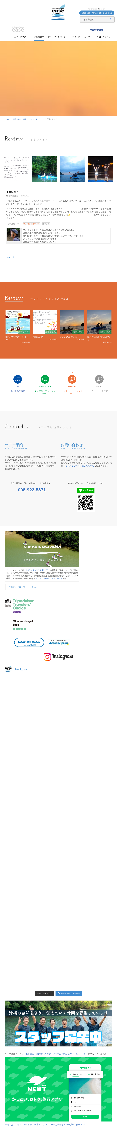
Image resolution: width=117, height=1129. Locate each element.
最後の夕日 (38, 336)
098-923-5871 (96, 30)
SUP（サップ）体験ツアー (38, 570)
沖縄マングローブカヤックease (23, 587)
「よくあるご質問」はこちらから (78, 465)
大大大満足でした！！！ (71, 336)
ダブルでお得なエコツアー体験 (49, 578)
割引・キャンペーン (58, 37)
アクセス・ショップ (82, 37)
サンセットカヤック (36, 119)
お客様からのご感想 (18, 119)
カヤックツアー (22, 37)
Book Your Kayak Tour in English (97, 13)
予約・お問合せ (104, 37)
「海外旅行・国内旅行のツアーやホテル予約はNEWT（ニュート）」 (56, 1054)
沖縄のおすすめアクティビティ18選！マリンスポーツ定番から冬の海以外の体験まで (44, 1124)
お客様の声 (39, 37)
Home (7, 119)
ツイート (10, 257)
